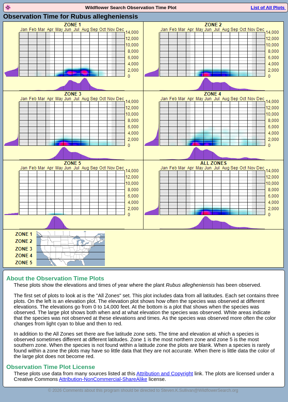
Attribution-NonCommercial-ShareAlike (103, 379)
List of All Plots (268, 7)
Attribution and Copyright (164, 373)
